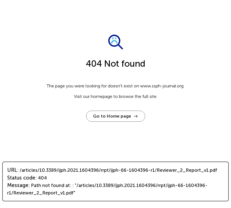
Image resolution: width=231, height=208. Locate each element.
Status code (21, 178)
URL (12, 170)
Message (17, 185)
